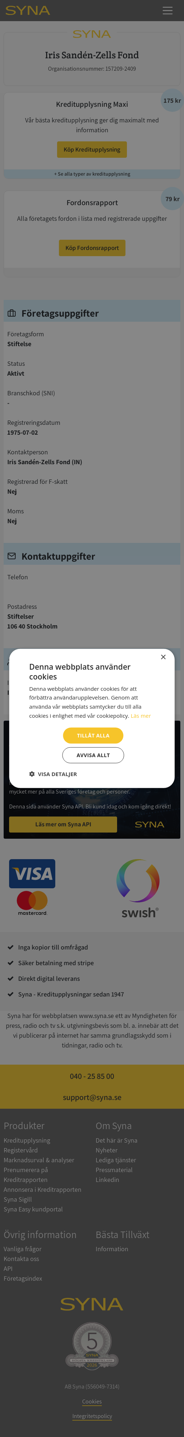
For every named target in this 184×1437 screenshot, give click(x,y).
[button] (53, 774)
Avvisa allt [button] (93, 755)
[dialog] (92, 718)
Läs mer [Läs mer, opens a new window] (141, 715)
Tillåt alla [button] (93, 735)
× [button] (163, 657)
